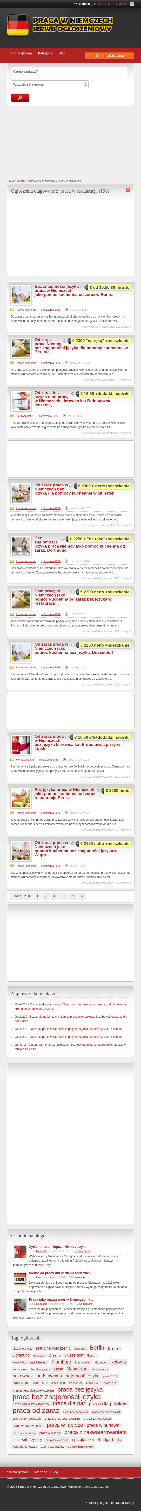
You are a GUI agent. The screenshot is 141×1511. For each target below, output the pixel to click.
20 (72, 896)
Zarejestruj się (101, 4)
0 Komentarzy (82, 1251)
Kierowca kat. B (25, 415)
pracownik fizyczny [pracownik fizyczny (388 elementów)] (27, 1440)
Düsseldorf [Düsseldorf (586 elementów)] (74, 1355)
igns (38, 1277)
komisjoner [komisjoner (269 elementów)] (20, 1369)
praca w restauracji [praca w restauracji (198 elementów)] (24, 1433)
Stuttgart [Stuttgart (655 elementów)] (105, 1439)
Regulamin (106, 1503)
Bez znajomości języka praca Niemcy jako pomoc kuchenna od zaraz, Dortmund (79, 544)
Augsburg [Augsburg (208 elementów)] (80, 1348)
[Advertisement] (70, 142)
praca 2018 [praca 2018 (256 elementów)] (20, 1383)
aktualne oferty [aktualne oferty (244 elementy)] (22, 1348)
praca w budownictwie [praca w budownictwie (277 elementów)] (28, 1426)
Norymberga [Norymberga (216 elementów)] (100, 1369)
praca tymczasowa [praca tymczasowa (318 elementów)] (97, 1418)
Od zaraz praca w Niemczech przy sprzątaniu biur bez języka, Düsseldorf (76, 1029)
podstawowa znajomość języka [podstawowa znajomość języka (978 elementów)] (68, 1375)
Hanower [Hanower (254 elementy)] (100, 1362)
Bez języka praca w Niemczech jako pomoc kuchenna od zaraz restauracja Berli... (64, 793)
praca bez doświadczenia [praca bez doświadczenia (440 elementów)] (33, 1390)
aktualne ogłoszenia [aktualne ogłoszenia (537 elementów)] (53, 1348)
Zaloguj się (120, 4)
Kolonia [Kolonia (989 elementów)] (118, 1361)
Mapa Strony (125, 1503)
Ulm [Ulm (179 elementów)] (119, 1440)
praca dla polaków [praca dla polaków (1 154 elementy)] (108, 1403)
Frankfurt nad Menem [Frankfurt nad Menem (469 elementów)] (30, 1362)
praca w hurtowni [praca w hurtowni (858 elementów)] (103, 1425)
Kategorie (45, 53)
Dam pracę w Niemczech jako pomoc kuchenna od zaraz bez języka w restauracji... (72, 597)
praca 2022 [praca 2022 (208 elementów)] (93, 1382)
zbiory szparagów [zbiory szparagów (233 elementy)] (52, 1446)
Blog (62, 53)
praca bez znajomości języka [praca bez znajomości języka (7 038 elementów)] (57, 1396)
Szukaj (20, 98)
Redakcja (41, 1251)
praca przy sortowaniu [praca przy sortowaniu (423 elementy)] (62, 1418)
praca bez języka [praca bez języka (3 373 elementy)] (80, 1389)
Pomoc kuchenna (26, 309)
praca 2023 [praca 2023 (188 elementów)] (110, 1382)
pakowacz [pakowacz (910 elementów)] (23, 1375)
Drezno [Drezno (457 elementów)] (55, 1355)
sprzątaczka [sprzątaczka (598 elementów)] (83, 1439)
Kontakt (91, 1503)
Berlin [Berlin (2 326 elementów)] (97, 1347)
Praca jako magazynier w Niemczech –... (61, 1299)
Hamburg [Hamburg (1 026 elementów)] (61, 1361)
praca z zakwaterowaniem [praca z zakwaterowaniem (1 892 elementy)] (96, 1432)
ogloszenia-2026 (50, 309)
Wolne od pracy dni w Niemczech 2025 (60, 1273)
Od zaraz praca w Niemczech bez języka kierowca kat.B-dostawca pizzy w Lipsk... (77, 742)
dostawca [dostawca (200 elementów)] (39, 1355)
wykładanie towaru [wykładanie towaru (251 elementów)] (25, 1446)
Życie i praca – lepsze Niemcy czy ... (58, 1247)
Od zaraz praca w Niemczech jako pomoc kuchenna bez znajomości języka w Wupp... (75, 848)
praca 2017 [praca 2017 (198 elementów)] (110, 1376)
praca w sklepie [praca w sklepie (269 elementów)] (50, 1433)
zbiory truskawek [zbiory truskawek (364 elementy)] (81, 1446)
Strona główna (21, 53)
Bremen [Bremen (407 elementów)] (114, 1348)
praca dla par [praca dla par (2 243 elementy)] (69, 1403)
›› (82, 896)
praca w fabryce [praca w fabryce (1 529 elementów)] (65, 1425)
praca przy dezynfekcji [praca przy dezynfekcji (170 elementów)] (75, 1412)
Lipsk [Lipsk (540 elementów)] (58, 1369)
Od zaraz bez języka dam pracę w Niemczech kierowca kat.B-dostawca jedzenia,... (72, 398)
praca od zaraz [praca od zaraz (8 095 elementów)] (36, 1410)
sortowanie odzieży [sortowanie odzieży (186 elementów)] (57, 1440)
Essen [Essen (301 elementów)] (91, 1355)
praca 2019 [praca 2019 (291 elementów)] (40, 1383)
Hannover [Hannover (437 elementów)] (83, 1362)
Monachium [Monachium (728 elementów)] (77, 1369)
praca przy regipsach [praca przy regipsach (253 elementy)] (26, 1418)
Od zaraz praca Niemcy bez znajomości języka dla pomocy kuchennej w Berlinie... (81, 345)
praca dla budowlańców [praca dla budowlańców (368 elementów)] (31, 1404)
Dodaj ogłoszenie (109, 55)
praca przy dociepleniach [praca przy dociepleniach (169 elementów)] (106, 1412)
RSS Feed (132, 4)
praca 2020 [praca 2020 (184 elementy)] (58, 1382)
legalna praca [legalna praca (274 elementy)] (40, 1369)
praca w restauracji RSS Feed (128, 190)
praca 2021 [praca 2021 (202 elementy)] (75, 1382)
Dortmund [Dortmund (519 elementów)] (21, 1355)
